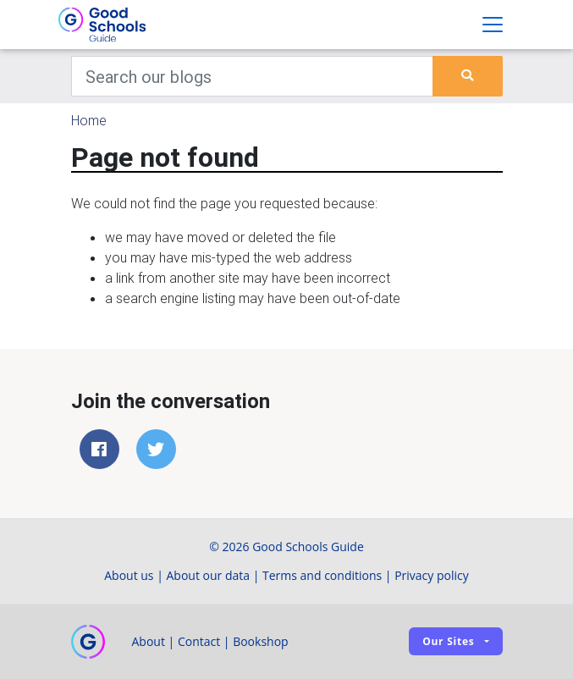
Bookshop (261, 641)
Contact (199, 641)
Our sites (448, 641)
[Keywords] (252, 76)
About (148, 641)
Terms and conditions (322, 575)
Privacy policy (431, 575)
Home (89, 120)
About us (128, 575)
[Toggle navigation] (492, 24)
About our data (209, 575)
